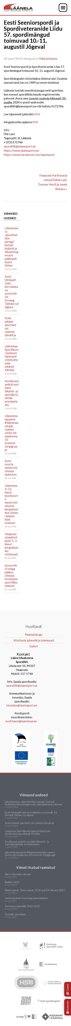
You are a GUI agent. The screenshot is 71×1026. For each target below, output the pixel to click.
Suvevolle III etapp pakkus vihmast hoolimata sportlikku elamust (11, 575)
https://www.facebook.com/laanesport (29, 154)
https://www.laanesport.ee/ (21, 150)
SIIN (37, 114)
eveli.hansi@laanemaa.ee (21, 721)
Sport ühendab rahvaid (17, 874)
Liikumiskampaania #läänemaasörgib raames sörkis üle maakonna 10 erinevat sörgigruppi (11, 432)
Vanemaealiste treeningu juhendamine (26, 898)
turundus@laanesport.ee (22, 705)
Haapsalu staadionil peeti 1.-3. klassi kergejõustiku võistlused (11, 544)
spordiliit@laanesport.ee (20, 146)
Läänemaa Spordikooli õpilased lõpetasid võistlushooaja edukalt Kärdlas (11, 358)
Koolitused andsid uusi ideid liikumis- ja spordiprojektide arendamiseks (12, 392)
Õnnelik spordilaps (15, 914)
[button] (63, 7)
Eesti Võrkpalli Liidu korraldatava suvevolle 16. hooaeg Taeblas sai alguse (12, 292)
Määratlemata (48, 58)
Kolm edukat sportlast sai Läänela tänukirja (10, 326)
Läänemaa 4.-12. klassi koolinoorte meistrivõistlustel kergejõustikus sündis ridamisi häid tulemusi (11, 504)
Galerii (67, 989)
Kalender (67, 1007)
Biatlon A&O (12, 882)
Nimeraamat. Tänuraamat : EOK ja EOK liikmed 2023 (35, 890)
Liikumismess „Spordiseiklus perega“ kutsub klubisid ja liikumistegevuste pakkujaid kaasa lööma (11, 246)
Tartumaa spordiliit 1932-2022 (22, 906)
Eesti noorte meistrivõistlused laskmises (11, 467)
